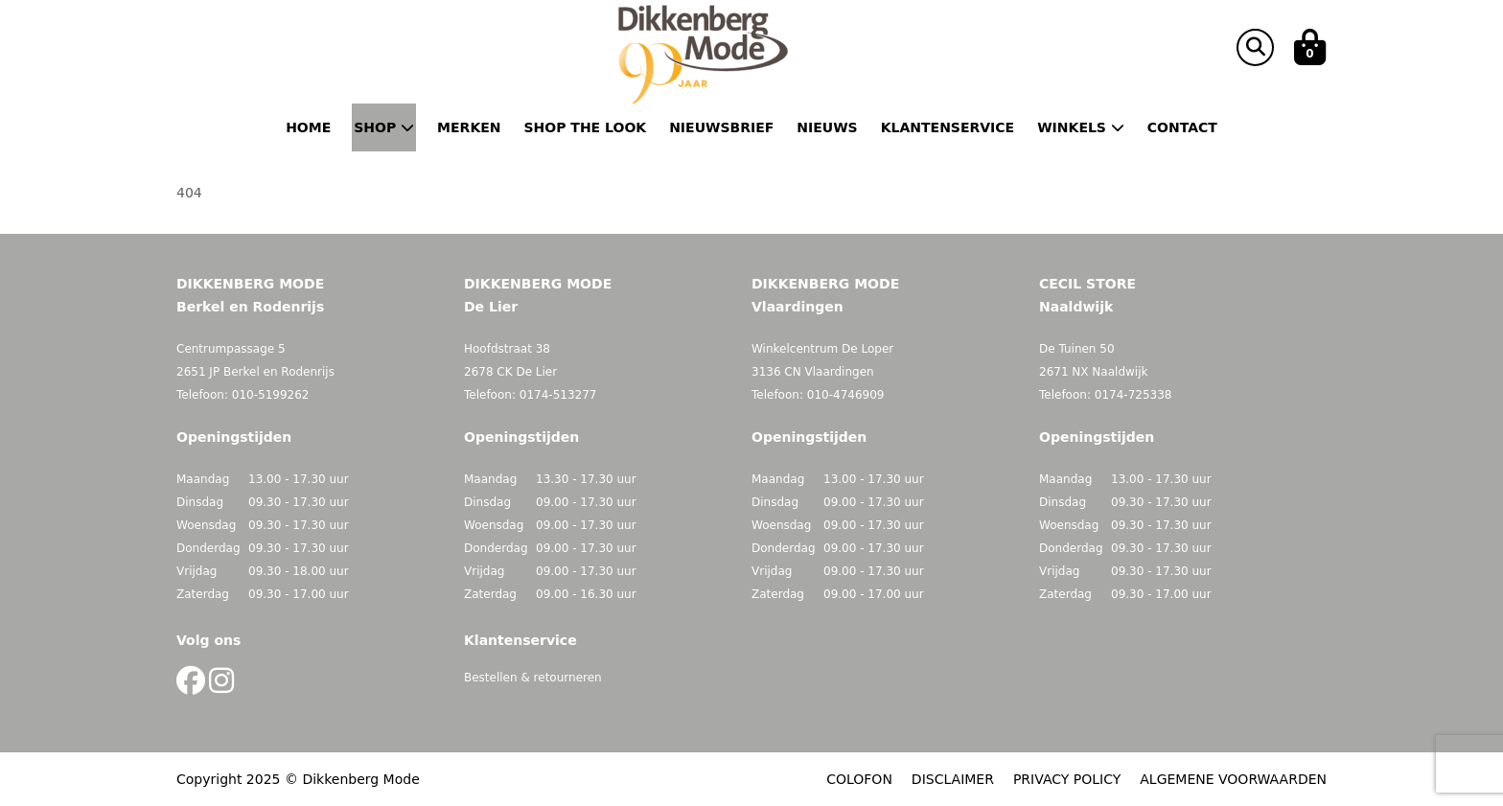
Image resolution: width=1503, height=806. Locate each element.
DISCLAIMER (953, 779)
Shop (384, 127)
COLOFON (859, 779)
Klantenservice (947, 127)
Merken (468, 127)
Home (308, 127)
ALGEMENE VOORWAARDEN (1233, 779)
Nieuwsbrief (721, 127)
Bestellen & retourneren (533, 677)
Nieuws (827, 127)
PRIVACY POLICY (1067, 779)
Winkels (1080, 127)
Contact (1182, 127)
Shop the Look (585, 127)
